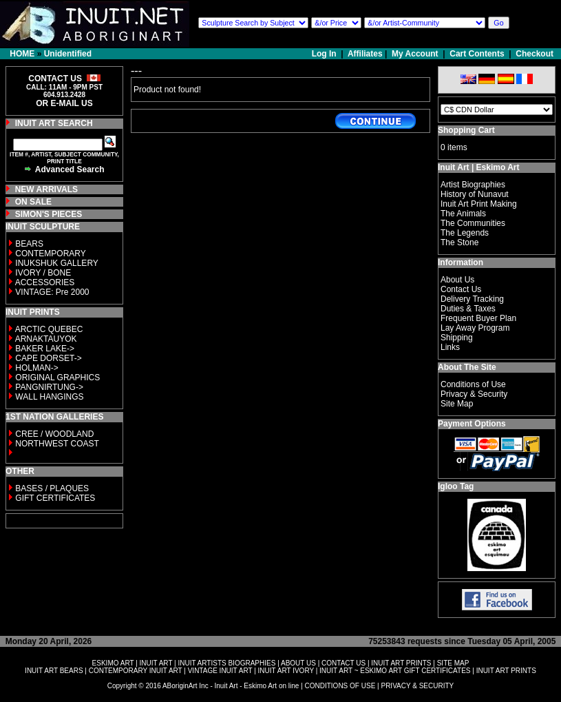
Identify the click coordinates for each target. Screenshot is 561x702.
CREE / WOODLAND (53, 434)
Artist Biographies (473, 184)
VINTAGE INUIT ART (220, 670)
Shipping (457, 337)
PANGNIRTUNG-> (49, 387)
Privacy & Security (474, 394)
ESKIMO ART (113, 663)
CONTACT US (343, 663)
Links (450, 347)
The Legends (465, 233)
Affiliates (365, 54)
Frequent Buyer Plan (478, 318)
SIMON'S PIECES (49, 214)
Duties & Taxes (468, 308)
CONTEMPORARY (50, 253)
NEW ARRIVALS (46, 189)
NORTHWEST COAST (56, 443)
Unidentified (68, 54)
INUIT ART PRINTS (401, 663)
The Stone (459, 242)
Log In (325, 54)
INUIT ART (156, 663)
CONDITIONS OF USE (340, 686)
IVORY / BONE (43, 273)
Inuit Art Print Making (479, 204)
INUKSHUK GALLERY (56, 263)
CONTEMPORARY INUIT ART (135, 670)
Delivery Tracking (472, 299)
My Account (415, 54)
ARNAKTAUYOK (46, 339)
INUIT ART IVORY (286, 670)
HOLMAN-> (36, 368)
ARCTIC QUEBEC (49, 329)
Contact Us (461, 289)
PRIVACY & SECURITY (417, 686)
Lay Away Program (475, 328)
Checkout (534, 54)
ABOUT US (298, 663)
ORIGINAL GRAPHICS (57, 377)
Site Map (457, 404)
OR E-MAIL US (64, 103)
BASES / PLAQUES (52, 488)
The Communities (473, 223)
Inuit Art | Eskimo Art (478, 167)
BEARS (29, 244)
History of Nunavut (475, 194)
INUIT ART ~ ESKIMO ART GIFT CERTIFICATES (394, 670)
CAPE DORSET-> (48, 358)
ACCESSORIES (45, 282)
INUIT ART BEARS (54, 670)
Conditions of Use (473, 384)
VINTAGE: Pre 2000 (52, 292)
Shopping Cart (466, 130)
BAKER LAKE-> (44, 348)
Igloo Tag (456, 486)
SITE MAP (453, 663)
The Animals (463, 213)
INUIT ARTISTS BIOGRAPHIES (226, 663)
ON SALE (33, 202)
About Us (457, 280)
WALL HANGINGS (49, 397)
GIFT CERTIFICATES (55, 498)
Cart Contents (476, 54)
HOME (22, 54)
